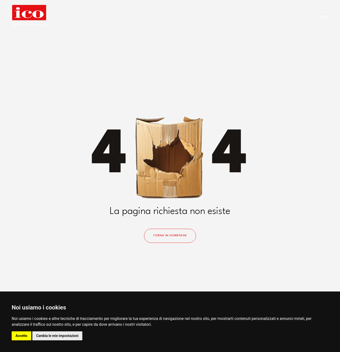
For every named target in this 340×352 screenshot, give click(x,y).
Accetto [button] (21, 336)
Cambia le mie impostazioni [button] (57, 336)
